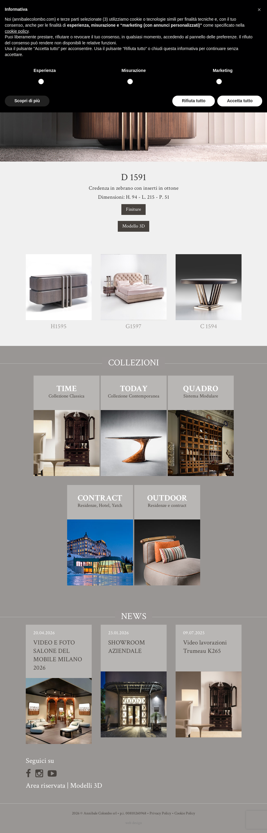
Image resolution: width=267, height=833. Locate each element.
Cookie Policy (184, 813)
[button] (259, 9)
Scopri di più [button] (27, 100)
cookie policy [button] (16, 31)
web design (133, 823)
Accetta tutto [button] (240, 100)
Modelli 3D (86, 785)
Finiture (133, 209)
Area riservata (45, 785)
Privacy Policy (160, 813)
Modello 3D (133, 226)
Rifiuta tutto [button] (194, 100)
